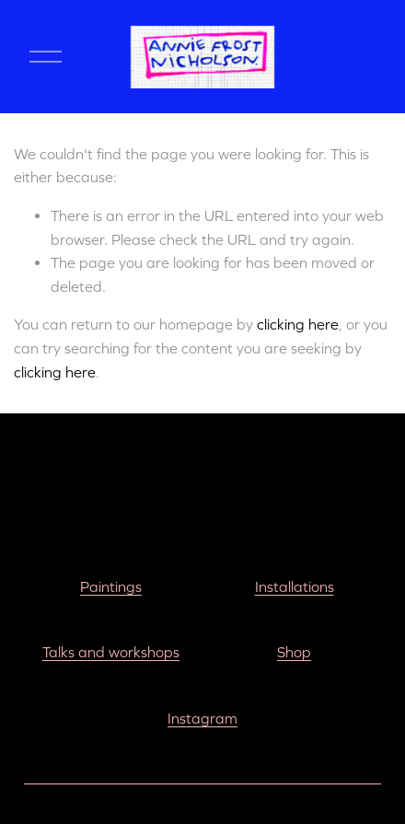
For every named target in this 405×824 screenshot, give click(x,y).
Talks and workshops (110, 652)
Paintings (111, 586)
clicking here (298, 324)
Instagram (202, 718)
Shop (294, 652)
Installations (294, 586)
